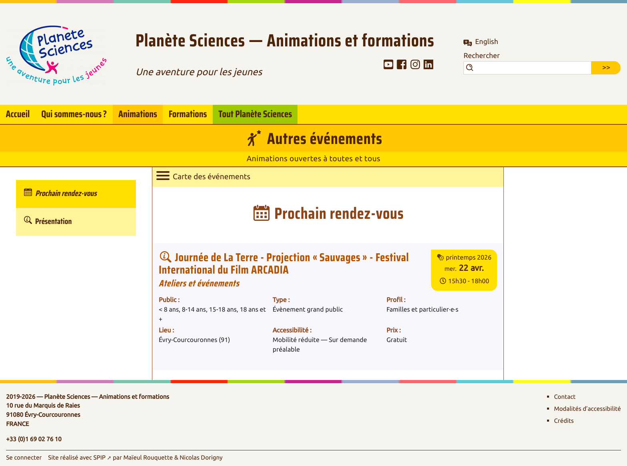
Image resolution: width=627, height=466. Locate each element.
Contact (564, 397)
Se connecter (24, 458)
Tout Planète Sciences (255, 114)
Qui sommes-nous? (74, 113)
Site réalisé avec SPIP (77, 458)
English (486, 42)
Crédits (563, 421)
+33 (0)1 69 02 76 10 (34, 439)
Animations (137, 114)
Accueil (18, 114)
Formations (188, 114)
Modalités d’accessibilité (587, 409)
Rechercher (481, 56)
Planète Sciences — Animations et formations (285, 41)
